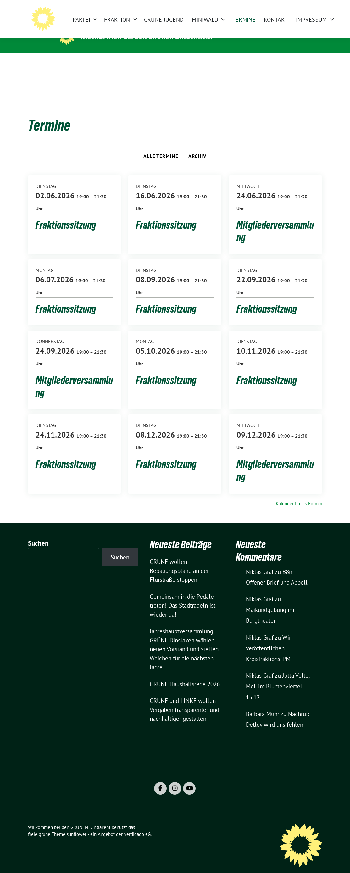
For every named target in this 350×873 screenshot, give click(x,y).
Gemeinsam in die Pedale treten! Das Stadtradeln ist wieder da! (182, 596)
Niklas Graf (260, 562)
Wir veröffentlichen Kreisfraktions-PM (268, 638)
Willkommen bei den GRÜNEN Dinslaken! (146, 36)
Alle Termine (160, 146)
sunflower (76, 824)
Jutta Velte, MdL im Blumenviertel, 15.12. (277, 676)
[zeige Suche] (311, 9)
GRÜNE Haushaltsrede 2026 (185, 674)
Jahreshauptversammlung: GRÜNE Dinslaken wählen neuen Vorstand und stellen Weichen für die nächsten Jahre (184, 639)
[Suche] (302, 9)
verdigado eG (137, 824)
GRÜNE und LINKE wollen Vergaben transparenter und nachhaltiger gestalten (184, 700)
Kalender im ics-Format (299, 494)
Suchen (38, 533)
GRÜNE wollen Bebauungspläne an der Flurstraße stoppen (179, 561)
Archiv (197, 146)
